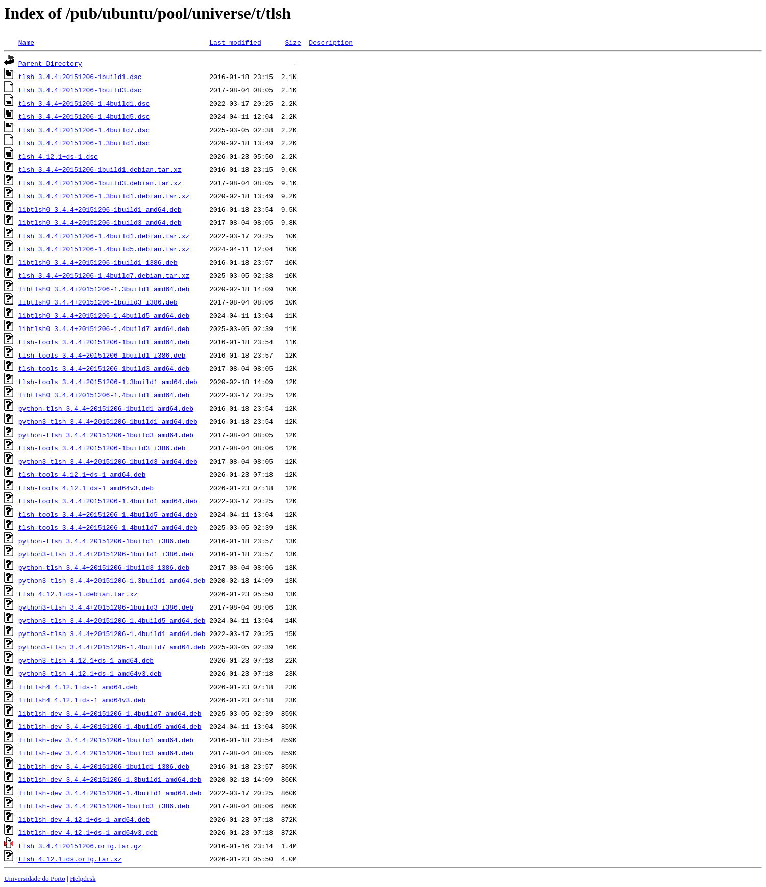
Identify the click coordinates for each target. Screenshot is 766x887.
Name (26, 42)
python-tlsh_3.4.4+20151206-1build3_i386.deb (103, 567)
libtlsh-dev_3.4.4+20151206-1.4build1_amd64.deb (110, 792)
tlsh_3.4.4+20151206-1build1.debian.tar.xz (100, 169)
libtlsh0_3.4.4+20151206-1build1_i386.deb (98, 262)
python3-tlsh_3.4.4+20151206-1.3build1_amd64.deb (112, 580)
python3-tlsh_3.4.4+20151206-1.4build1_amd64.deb (112, 633)
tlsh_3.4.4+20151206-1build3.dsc (80, 89)
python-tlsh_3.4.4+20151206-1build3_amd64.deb (105, 434)
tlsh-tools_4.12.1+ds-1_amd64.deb (82, 474)
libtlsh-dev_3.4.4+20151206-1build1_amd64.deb (105, 739)
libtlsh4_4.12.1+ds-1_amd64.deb (78, 686)
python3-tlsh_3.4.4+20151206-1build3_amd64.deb (107, 461)
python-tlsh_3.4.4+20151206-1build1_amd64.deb (105, 408)
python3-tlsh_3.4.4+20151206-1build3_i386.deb (105, 607)
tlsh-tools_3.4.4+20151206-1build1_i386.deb (102, 355)
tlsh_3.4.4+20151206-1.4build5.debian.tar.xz (103, 249)
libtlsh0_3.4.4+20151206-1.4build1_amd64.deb (103, 394)
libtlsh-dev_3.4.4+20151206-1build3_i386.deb (103, 805)
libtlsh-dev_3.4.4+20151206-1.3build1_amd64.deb (110, 779)
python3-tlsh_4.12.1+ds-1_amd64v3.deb (90, 673)
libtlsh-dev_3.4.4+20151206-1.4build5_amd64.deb (110, 726)
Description (331, 42)
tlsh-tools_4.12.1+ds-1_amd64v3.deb (86, 487)
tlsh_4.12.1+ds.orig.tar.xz (70, 859)
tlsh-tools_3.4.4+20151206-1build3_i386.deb (102, 447)
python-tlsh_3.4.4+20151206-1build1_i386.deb (103, 540)
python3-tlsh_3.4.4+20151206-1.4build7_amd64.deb (112, 646)
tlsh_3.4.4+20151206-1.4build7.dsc (84, 129)
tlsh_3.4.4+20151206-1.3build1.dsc (84, 142)
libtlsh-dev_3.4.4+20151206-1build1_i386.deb (103, 766)
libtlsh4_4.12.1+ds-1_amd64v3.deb (82, 699)
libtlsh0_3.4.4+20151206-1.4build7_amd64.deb (103, 328)
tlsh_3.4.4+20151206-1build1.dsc (80, 76)
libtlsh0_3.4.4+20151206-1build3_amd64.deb (100, 222)
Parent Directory (50, 63)
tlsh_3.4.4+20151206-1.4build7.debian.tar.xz (103, 275)
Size (293, 42)
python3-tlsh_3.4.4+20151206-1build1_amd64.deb (107, 421)
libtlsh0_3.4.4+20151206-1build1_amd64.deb (100, 209)
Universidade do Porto (34, 878)
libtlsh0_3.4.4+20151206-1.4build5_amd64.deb (103, 315)
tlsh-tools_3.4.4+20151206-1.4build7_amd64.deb (107, 527)
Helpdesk (82, 878)
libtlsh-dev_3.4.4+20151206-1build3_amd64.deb (105, 752)
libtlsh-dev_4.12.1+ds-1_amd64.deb (84, 819)
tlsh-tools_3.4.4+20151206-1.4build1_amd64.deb (107, 500)
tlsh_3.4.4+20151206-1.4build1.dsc (84, 103)
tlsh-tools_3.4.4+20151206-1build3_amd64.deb (103, 368)
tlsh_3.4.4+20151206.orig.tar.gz (80, 845)
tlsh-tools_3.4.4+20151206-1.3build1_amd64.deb (107, 381)
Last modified (235, 42)
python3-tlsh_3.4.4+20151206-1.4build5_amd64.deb (112, 620)
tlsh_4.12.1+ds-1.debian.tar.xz (78, 593)
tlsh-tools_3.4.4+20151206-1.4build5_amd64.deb (107, 514)
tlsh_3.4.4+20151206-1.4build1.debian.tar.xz (103, 235)
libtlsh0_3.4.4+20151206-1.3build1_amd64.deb (103, 288)
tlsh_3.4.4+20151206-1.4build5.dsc (84, 116)
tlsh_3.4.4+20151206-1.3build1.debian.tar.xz (103, 195)
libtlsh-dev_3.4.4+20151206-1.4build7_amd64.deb (110, 713)
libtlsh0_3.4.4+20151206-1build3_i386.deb (98, 302)
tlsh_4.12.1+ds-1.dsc (58, 156)
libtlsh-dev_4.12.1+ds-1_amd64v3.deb (88, 832)
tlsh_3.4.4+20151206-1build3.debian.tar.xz (100, 182)
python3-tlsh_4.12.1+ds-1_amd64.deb (86, 660)
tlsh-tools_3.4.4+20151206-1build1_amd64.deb (103, 341)
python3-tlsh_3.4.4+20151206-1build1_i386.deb (105, 554)
